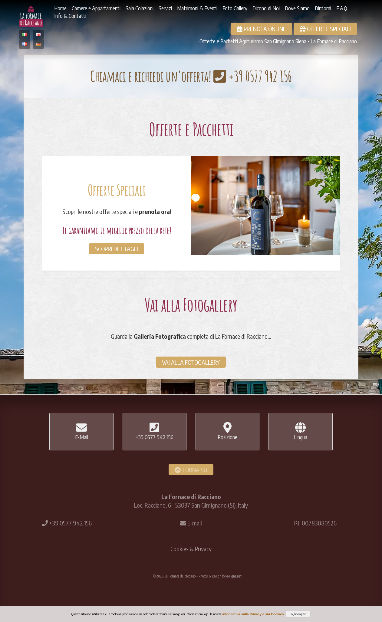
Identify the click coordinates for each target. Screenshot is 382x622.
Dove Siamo (297, 8)
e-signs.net (234, 576)
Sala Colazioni (139, 8)
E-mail (194, 523)
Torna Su (191, 469)
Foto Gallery (234, 8)
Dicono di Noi (266, 8)
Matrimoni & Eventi (197, 8)
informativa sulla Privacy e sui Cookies (253, 614)
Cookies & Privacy (191, 548)
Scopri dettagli (116, 248)
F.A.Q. (342, 8)
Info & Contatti (70, 15)
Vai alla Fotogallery (191, 362)
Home (60, 8)
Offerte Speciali (325, 28)
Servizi (165, 8)
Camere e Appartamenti (96, 8)
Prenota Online (261, 28)
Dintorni (323, 8)
